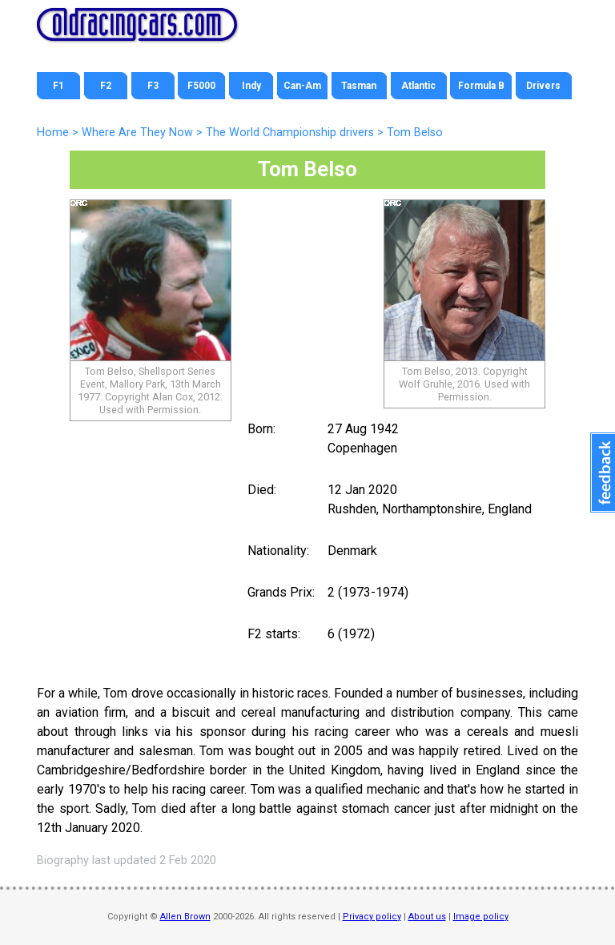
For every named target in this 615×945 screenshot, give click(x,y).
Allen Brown (185, 916)
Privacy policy (372, 916)
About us (427, 916)
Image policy (480, 916)
